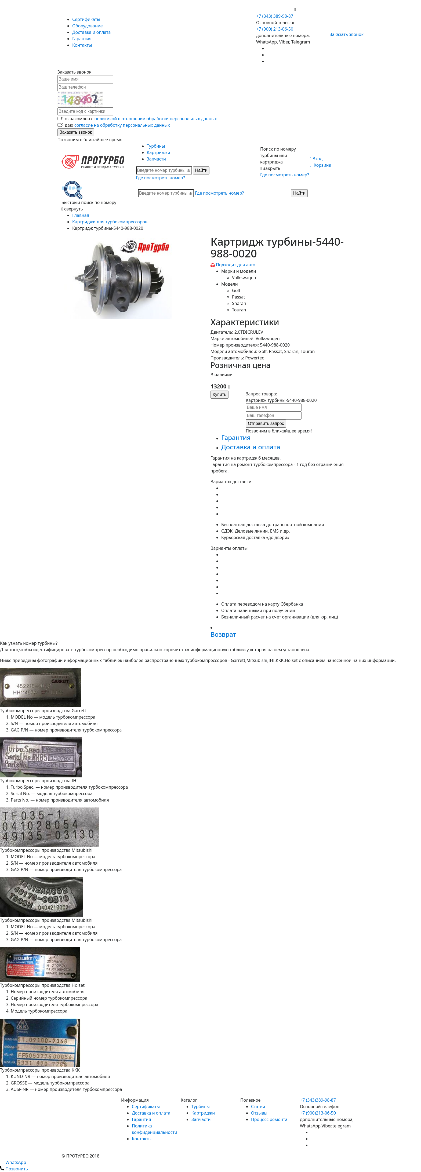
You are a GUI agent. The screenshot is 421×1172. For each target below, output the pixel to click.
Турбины (156, 146)
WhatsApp (13, 1162)
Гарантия (81, 39)
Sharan (239, 303)
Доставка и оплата (91, 32)
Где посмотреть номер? (160, 178)
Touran (239, 310)
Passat (238, 297)
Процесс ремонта (269, 1119)
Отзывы (259, 1113)
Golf (236, 290)
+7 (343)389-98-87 (318, 1100)
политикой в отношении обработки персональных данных (156, 119)
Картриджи (158, 152)
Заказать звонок (344, 34)
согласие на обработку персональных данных (122, 125)
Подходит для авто (235, 265)
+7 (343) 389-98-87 (274, 16)
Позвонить (14, 1169)
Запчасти (156, 159)
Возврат (223, 634)
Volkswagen (244, 278)
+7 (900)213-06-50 (318, 1113)
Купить (219, 394)
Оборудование (87, 26)
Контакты (82, 45)
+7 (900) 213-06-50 (275, 10)
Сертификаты (86, 19)
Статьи (258, 1106)
